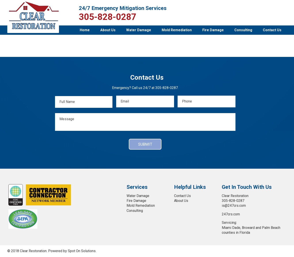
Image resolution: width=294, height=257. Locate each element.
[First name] (83, 102)
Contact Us (272, 30)
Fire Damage (213, 30)
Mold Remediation (177, 30)
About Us (108, 30)
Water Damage (138, 30)
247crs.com (231, 214)
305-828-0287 (107, 17)
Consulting (243, 30)
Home (85, 30)
